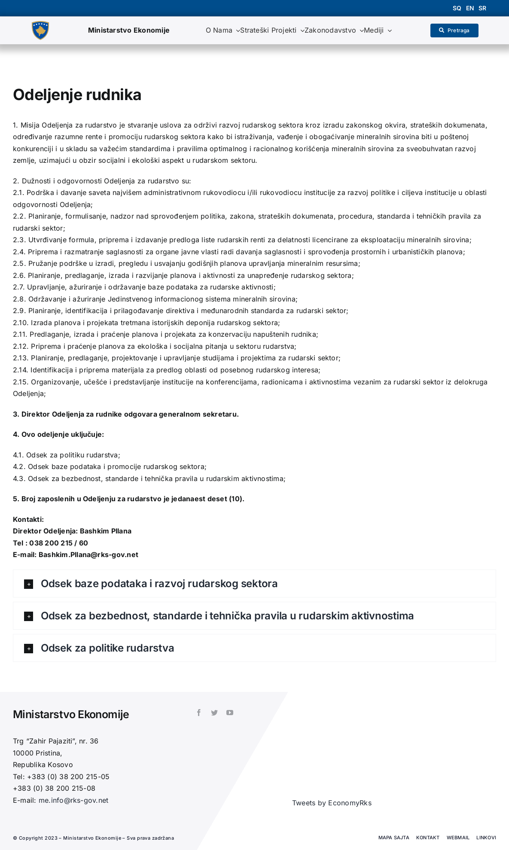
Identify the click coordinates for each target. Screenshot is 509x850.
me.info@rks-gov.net (74, 800)
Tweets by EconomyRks (332, 802)
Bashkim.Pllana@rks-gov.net (88, 554)
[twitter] (214, 712)
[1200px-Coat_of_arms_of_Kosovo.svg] (40, 24)
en (470, 8)
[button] (254, 583)
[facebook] (198, 712)
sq (457, 8)
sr (482, 8)
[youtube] (229, 712)
